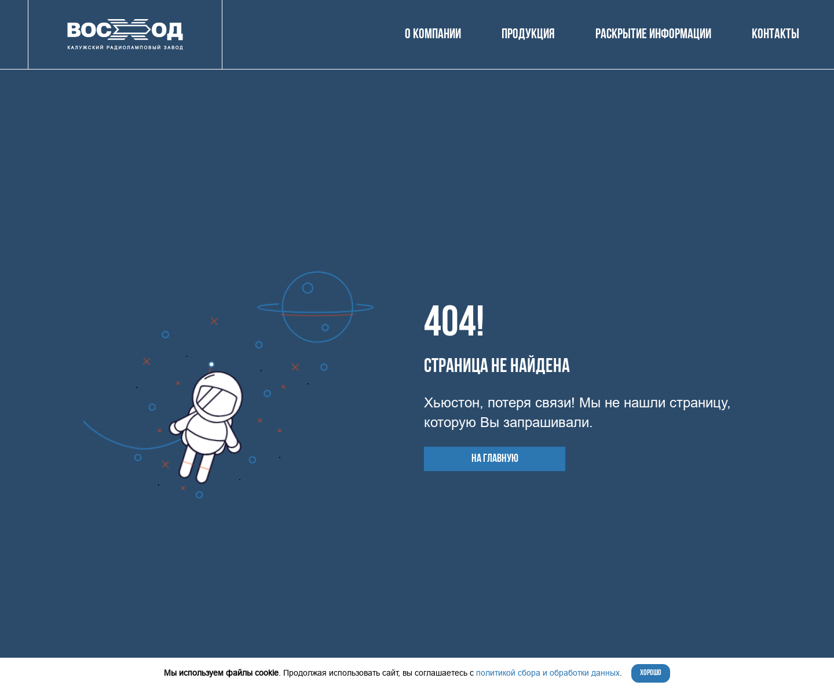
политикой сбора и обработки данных (548, 672)
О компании (433, 35)
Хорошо (650, 673)
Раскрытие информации (653, 35)
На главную (494, 459)
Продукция (528, 35)
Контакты (775, 35)
